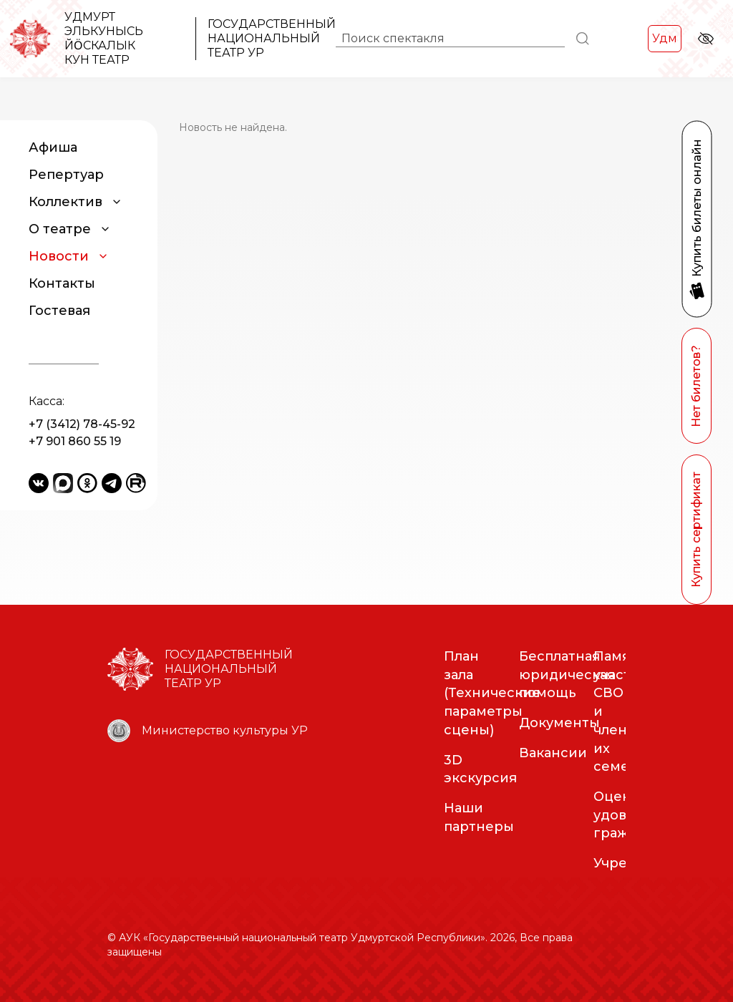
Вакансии (553, 753)
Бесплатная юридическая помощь (567, 674)
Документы (559, 723)
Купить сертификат (696, 530)
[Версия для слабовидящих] (705, 38)
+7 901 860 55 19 (75, 441)
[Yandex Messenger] (63, 483)
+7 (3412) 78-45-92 (82, 424)
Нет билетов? (696, 386)
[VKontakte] (39, 483)
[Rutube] (136, 483)
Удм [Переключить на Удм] (664, 38)
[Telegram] (112, 483)
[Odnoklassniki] (87, 483)
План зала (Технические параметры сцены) (492, 693)
